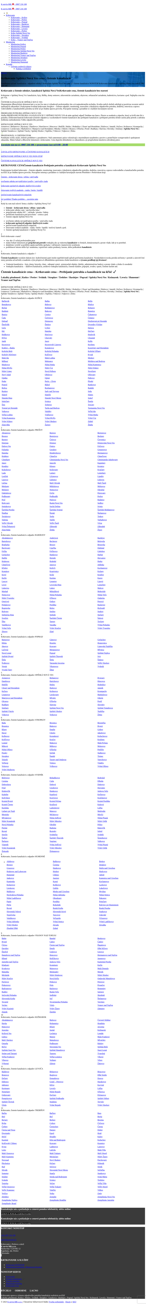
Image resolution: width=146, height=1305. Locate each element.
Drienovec (49, 321)
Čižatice (91, 318)
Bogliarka (5, 545)
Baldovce (5, 1072)
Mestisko (5, 814)
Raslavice (101, 605)
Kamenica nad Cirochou (108, 878)
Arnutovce (6, 678)
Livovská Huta (55, 585)
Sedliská (53, 995)
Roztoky (53, 831)
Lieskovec (11, 888)
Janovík (53, 463)
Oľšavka (53, 701)
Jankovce (10, 878)
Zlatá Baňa (6, 530)
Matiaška (5, 972)
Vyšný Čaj (92, 418)
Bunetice (91, 311)
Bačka (4, 1113)
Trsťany (91, 405)
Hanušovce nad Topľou (11, 955)
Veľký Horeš (103, 1187)
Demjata (5, 443)
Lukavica (5, 588)
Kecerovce (6, 345)
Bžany (4, 729)
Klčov (52, 1085)
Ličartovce (54, 476)
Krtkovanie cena (12, 1286)
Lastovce (101, 1147)
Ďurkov (48, 324)
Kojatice (101, 466)
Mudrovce (6, 365)
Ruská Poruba (104, 908)
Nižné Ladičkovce (14, 898)
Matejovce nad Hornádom (12, 698)
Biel (3, 1117)
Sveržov (5, 618)
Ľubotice (53, 480)
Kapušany (101, 463)
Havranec (101, 788)
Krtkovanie (10, 15)
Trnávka (5, 1183)
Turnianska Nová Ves (96, 408)
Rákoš (47, 385)
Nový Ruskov (55, 1160)
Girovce (101, 952)
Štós (3, 405)
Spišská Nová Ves (57, 708)
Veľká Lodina (7, 415)
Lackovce (103, 885)
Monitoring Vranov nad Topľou (23, 55)
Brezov (52, 545)
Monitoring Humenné (19, 62)
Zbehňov (5, 1197)
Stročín (4, 835)
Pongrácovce (7, 1098)
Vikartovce (54, 666)
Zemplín (53, 1197)
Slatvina (53, 705)
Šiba (3, 621)
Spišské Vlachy (8, 711)
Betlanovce (54, 678)
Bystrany (101, 678)
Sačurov (101, 992)
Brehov (52, 1120)
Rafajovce (54, 988)
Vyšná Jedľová (55, 845)
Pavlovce (5, 982)
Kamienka (11, 881)
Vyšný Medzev (51, 421)
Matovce (53, 811)
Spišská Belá (103, 1047)
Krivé (4, 575)
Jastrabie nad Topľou (10, 962)
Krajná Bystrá (7, 801)
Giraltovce (54, 788)
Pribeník (101, 1163)
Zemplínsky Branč (9, 1203)
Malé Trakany (55, 1153)
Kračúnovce (102, 798)
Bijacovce (101, 1072)
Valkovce (101, 841)
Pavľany (53, 1095)
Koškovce (57, 885)
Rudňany (5, 705)
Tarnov (52, 621)
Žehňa (52, 530)
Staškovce (102, 753)
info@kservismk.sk (8, 1240)
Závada (56, 925)
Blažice (91, 304)
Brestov (5, 436)
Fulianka (5, 450)
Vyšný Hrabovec (8, 770)
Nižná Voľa (102, 595)
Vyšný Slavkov (103, 1105)
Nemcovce (54, 490)
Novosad (5, 1160)
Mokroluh (101, 591)
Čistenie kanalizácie (14, 1279)
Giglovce (53, 952)
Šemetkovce (102, 838)
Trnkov (100, 516)
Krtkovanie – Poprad (19, 22)
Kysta (4, 1147)
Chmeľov (53, 456)
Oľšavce (53, 598)
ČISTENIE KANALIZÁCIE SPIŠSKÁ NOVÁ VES (21, 161)
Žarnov (47, 425)
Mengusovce (55, 650)
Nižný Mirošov (56, 821)
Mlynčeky (102, 1040)
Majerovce (54, 968)
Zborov (5, 631)
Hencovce (53, 955)
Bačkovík (5, 301)
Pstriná (4, 828)
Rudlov (5, 992)
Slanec (90, 395)
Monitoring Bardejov (19, 53)
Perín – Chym (50, 381)
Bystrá (100, 726)
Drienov (53, 443)
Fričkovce (53, 551)
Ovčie (52, 493)
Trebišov (101, 1180)
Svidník (101, 835)
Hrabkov (5, 456)
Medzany (5, 486)
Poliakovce (6, 605)
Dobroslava (6, 784)
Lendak (100, 1033)
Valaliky (48, 411)
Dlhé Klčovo (103, 948)
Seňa (90, 391)
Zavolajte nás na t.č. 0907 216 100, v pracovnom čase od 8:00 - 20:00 (34, 144)
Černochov (54, 1127)
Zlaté (52, 631)
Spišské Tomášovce (105, 708)
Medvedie (101, 811)
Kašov (100, 1137)
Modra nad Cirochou (61, 891)
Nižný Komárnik (8, 821)
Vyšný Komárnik (8, 848)
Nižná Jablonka (59, 895)
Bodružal (101, 778)
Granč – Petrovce (56, 1082)
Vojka (52, 1193)
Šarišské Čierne (56, 618)
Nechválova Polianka (15, 895)
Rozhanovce (50, 388)
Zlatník (4, 1012)
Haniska (48, 331)
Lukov (52, 588)
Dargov (52, 1130)
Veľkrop (5, 763)
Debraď (5, 321)
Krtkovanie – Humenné (20, 26)
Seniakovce (6, 506)
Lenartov (53, 581)
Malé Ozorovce (8, 1153)
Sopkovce (103, 912)
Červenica (102, 440)
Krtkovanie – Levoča (19, 29)
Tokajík (5, 760)
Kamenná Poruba (104, 962)
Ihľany (52, 1027)
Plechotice (6, 1163)
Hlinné (4, 958)
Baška (47, 301)
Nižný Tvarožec (8, 598)
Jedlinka (101, 565)
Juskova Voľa (55, 962)
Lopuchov (102, 585)
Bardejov (101, 538)
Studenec (53, 1102)
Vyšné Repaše (55, 1105)
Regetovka (6, 608)
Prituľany (103, 901)
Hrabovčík (6, 791)
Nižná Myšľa (7, 368)
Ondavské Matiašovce (106, 978)
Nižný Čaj (49, 368)
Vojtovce (5, 766)
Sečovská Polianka (9, 995)
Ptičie (9, 905)
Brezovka (101, 545)
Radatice (101, 500)
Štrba (52, 660)
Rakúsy (100, 1043)
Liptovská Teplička (105, 646)
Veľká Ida (92, 411)
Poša (51, 985)
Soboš (100, 831)
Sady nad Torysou (52, 391)
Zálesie (52, 1063)
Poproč (4, 385)
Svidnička (53, 835)
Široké (52, 513)
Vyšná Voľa (6, 628)
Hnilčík (5, 685)
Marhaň (5, 591)
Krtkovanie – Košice (19, 17)
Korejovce (54, 798)
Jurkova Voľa (103, 791)
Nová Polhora (50, 371)
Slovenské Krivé (59, 912)
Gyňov (47, 328)
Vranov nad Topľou (105, 1005)
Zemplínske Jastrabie (106, 1200)
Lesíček (5, 476)
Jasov (47, 341)
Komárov (5, 571)
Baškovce (57, 861)
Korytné (101, 1085)
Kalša (90, 341)
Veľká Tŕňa (102, 1183)
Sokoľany (5, 401)
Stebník (53, 615)
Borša (100, 1117)
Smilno (52, 611)
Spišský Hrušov (56, 711)
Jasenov (56, 878)
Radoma (53, 828)
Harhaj (100, 555)
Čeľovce (101, 1123)
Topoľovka (11, 915)
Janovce (53, 565)
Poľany (52, 1163)
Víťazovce (103, 918)
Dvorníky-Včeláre (95, 324)
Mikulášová (54, 591)
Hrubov (56, 871)
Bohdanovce (50, 308)
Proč (3, 500)
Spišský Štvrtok (8, 1102)
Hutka (100, 561)
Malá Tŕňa (102, 1150)
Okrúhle (53, 825)
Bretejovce (54, 436)
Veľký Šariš (54, 523)
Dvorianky (6, 1133)
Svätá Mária (102, 1177)
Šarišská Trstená (56, 510)
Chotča (52, 733)
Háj (3, 331)
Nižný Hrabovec (56, 975)
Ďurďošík (5, 324)
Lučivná (5, 650)
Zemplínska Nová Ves (106, 1197)
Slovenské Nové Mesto (59, 1170)
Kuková (101, 804)
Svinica (48, 401)
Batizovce (6, 640)
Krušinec (101, 740)
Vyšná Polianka (104, 625)
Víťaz (100, 523)
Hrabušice (102, 685)
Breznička (102, 723)
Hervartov (102, 558)
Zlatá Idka (6, 425)
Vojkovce (53, 715)
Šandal (52, 756)
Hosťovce (49, 334)
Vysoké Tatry (7, 670)
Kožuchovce (102, 736)
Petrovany (102, 493)
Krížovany (54, 470)
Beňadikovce (55, 778)
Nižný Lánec (7, 371)
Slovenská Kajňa (8, 998)
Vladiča (101, 763)
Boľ (51, 1117)
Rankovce (92, 385)
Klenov (52, 466)
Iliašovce (53, 688)
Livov (4, 585)
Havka (4, 1023)
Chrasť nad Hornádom (10, 688)
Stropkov (5, 756)
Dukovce (101, 784)
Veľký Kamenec (8, 1190)
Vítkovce (5, 715)
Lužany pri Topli (8, 811)
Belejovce (6, 778)
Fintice (52, 446)
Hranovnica (102, 643)
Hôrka (4, 643)
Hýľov (4, 338)
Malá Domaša (103, 968)
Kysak (90, 355)
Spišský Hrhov (103, 1098)
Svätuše (5, 1180)
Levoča (52, 1088)
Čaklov (100, 942)
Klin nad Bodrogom (57, 1140)
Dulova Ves (6, 446)
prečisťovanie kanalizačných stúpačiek (16, 195)
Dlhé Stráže (102, 1075)
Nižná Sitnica (104, 895)
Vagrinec (53, 841)
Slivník (4, 1170)
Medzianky (54, 972)
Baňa (4, 723)
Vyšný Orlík (102, 848)
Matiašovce (54, 1040)
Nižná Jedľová (55, 818)
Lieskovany (54, 695)
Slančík (48, 395)
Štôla (4, 660)
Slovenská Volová (14, 912)
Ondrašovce (6, 493)
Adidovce (10, 861)
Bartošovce (6, 541)
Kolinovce (54, 691)
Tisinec (100, 756)
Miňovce (53, 746)
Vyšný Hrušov (12, 925)
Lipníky (101, 476)
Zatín (100, 1193)
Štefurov (5, 841)
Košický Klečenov (9, 355)
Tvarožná (101, 1053)
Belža (90, 301)
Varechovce (102, 760)
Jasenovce (102, 958)
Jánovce (5, 646)
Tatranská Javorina (57, 663)
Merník (100, 972)
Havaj (4, 733)
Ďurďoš (5, 952)
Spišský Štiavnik (56, 656)
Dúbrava (5, 1082)
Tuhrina (5, 520)
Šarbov (4, 838)
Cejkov (52, 1123)
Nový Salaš (6, 375)
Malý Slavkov (7, 1040)
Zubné (55, 928)
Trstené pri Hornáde (10, 408)
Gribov (100, 729)
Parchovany (102, 1160)
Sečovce (53, 1167)
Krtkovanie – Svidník (19, 38)
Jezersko (5, 1030)
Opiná (47, 378)
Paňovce (91, 378)
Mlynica (101, 650)
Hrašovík (91, 334)
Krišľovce (6, 740)
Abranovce (6, 433)
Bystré (4, 942)
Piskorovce (6, 985)
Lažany (52, 473)
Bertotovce (102, 433)
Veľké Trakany (55, 1187)
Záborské (53, 526)
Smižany (5, 708)
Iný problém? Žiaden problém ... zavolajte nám (19, 199)
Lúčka (100, 808)
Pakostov (102, 898)
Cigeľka (53, 548)
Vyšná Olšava (103, 766)
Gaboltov (101, 551)
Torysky (101, 1102)
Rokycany (6, 503)
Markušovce (102, 695)
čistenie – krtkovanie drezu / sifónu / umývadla (19, 177)
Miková (5, 746)
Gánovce (53, 640)
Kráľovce (48, 355)
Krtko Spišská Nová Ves (20, 33)
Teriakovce (6, 516)
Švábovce (5, 663)
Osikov (52, 601)
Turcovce (56, 915)
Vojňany (53, 1060)
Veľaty (52, 1183)
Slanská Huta (7, 398)
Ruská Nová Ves (56, 503)
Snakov (100, 611)
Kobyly (52, 568)
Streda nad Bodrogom (58, 1177)
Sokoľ (90, 398)
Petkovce (53, 982)
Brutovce (5, 1075)
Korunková (54, 736)
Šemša (90, 401)
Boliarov (91, 308)
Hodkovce (6, 334)
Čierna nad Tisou (8, 1130)
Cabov (52, 942)
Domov (4, 73)
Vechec (4, 1005)
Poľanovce (102, 1095)
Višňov (100, 1190)
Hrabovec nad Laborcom (16, 871)
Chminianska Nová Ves (59, 460)
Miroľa (100, 814)
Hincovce (101, 681)
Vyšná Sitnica (58, 922)
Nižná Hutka (50, 365)
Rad (3, 1167)
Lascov (4, 581)
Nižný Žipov (103, 1157)
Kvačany (101, 470)
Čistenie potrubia (12, 1281)
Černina (56, 865)
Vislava (52, 763)
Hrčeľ (4, 1137)
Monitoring (10, 42)
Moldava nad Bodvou (96, 361)
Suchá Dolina (55, 506)
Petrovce (101, 982)
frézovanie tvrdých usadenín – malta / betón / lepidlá (22, 190)
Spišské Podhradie (57, 1098)
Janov (4, 463)
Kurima (53, 578)
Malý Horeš (102, 1153)
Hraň (99, 1133)
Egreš (52, 1133)
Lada (4, 473)
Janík (4, 341)
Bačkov (53, 1113)
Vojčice (5, 1193)
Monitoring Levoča (18, 60)
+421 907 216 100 (8, 1235)
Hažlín (4, 558)
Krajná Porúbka (104, 801)
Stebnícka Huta (8, 615)
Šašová (100, 618)
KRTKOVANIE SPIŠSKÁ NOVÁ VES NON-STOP (22, 156)
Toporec (53, 1053)
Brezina (101, 1120)
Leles (4, 1150)
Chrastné (91, 338)
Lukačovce (103, 888)
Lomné (4, 743)
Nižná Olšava (7, 750)
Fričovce (101, 446)
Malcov (101, 588)
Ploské (90, 381)
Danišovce (6, 681)
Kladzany (5, 965)
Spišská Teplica (104, 653)
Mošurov (5, 490)
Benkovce (101, 938)
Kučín (4, 578)
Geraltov (53, 450)
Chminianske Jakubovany (108, 460)
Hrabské (53, 561)
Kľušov (5, 568)
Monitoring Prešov (18, 49)
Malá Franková (104, 1037)
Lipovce (5, 480)
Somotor (5, 1173)
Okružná (101, 490)
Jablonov (5, 1085)
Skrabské (101, 995)
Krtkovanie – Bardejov (20, 24)
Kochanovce (102, 568)
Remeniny (102, 988)
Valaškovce (11, 918)
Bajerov (53, 433)
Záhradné (101, 526)
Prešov (100, 496)
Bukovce (53, 726)
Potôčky (101, 750)
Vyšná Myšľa (50, 418)
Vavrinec (101, 1002)
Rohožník (57, 905)
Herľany (91, 331)
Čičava (4, 945)
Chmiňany (6, 460)
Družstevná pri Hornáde (97, 321)
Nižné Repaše (55, 1092)
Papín (9, 901)
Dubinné (101, 548)
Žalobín (53, 1012)
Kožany (101, 571)
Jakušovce (102, 733)
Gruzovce (10, 868)
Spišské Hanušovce (57, 1050)
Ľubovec (101, 480)
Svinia (100, 506)
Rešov (52, 608)
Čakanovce (92, 314)
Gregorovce (102, 450)
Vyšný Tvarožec (104, 628)
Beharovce (54, 1072)
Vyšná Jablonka (13, 922)
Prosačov (101, 985)
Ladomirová (54, 808)
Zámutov (101, 1009)
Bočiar (4, 308)
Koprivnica (54, 571)
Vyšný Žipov (55, 1009)
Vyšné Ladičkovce (106, 922)
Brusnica (5, 726)
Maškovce (11, 891)
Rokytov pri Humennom (108, 905)
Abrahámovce (7, 538)
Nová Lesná (6, 653)
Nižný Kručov (7, 978)
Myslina (102, 891)
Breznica (53, 723)
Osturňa (5, 1043)
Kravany (53, 646)
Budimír (5, 311)
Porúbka (53, 605)
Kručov (52, 740)
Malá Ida (5, 358)
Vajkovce (5, 411)
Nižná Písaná (103, 818)
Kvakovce (6, 968)
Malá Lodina (50, 358)
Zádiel (90, 421)
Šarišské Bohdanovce (106, 510)
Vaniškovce (6, 625)
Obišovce (48, 375)
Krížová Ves (6, 1033)
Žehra (100, 715)
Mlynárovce (6, 818)
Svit (99, 656)
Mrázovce (101, 746)
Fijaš (4, 788)
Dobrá (100, 1130)
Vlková (100, 1057)
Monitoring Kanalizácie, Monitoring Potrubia (24, 1267)
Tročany (101, 621)
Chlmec (56, 875)
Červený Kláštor (104, 1020)
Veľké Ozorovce (8, 1187)
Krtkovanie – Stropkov (20, 35)
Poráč (100, 701)
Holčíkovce (54, 958)
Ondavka (101, 598)
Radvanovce (6, 988)
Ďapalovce (102, 945)
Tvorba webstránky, (56, 1302)
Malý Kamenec (8, 1157)
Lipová (100, 581)
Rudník (91, 388)
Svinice (52, 1180)
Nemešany (6, 1092)
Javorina (101, 1027)
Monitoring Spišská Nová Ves (22, 51)
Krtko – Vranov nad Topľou (22, 40)
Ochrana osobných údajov (21, 66)
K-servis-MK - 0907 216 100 (14, 4)
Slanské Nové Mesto (53, 398)
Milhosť (5, 361)
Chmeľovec (102, 456)
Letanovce (6, 695)
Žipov (100, 530)
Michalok (5, 975)
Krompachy (102, 691)
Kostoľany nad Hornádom (98, 348)
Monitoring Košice (18, 44)
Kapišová (53, 794)
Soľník (52, 753)
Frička (4, 551)
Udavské (102, 915)
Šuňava (100, 660)
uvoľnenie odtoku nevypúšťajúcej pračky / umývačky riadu (24, 181)
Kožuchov (102, 1140)
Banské (52, 938)
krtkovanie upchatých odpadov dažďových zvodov (21, 186)
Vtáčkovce (49, 415)
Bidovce (48, 304)
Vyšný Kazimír (8, 1009)
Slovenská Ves (55, 1047)
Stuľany (101, 615)
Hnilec (52, 685)
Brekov (102, 861)
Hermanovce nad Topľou (107, 955)
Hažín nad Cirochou (107, 868)
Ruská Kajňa (58, 908)
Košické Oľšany (94, 351)
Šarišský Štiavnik (56, 838)
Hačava (91, 328)
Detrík (52, 948)
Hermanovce (103, 453)
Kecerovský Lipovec (53, 345)
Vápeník (5, 845)
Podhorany (6, 496)
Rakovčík (101, 828)
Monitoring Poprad (18, 46)
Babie (4, 938)
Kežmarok (102, 1030)
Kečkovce (101, 794)
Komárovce (49, 348)
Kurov (100, 578)
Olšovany (91, 375)
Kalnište (5, 794)
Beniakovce (6, 304)
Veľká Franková (8, 1057)
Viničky (53, 1190)
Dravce (100, 1078)
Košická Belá (7, 351)
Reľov (4, 1047)
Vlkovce (5, 1060)
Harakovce (102, 1082)
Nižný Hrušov (103, 975)
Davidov (5, 948)
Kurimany (6, 1088)
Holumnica (54, 1023)
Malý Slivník (55, 483)
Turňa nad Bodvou (52, 408)
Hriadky (53, 1137)
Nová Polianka (7, 825)
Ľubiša (55, 888)
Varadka (53, 625)
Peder (4, 381)
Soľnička (101, 1170)
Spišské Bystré (7, 656)
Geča (4, 328)
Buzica (4, 314)
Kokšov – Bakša (8, 348)
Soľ (51, 998)
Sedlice (100, 503)
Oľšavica (101, 1092)
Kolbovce (5, 736)
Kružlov (101, 575)
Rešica (4, 388)
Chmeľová (6, 565)
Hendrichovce (55, 453)
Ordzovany (6, 1095)
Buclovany (6, 548)
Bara (99, 1113)
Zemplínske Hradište (58, 1200)
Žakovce (101, 1063)
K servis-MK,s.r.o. (15, 1302)
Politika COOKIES (23, 69)
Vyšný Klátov (7, 421)
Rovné (4, 831)
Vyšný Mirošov (56, 848)
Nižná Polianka (56, 595)
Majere (52, 1037)
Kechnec (91, 345)
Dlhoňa (100, 781)
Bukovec (48, 311)
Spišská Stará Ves (9, 1050)
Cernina (5, 781)
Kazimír (5, 1140)
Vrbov (100, 1060)
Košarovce (11, 885)
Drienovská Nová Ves (106, 443)
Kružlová (53, 804)
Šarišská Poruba (8, 510)
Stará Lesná (102, 1050)
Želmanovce (54, 851)
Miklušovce (54, 486)
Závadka (102, 925)
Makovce (53, 743)
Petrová (101, 601)
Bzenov (5, 440)
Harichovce (54, 681)
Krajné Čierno (7, 804)
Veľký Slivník (7, 523)
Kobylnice (6, 798)
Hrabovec (5, 561)
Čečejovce (49, 318)
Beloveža (101, 541)
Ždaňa (90, 425)
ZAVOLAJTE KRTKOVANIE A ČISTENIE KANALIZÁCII (25, 152)
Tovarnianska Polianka (59, 1002)
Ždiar (52, 670)
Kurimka (5, 808)
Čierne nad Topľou (57, 945)
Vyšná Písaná (103, 845)
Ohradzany (57, 898)
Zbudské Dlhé (12, 928)
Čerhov (5, 1127)
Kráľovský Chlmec (9, 1143)
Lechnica (53, 1033)
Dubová (53, 784)
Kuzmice (101, 1143)
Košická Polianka (52, 351)
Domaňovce (54, 1078)
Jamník (100, 688)
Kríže (52, 575)
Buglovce (53, 1075)
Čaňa (4, 318)
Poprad (52, 653)
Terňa (52, 516)
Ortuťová (5, 601)
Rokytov (5, 611)
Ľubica (4, 1037)
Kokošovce (6, 470)
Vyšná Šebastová (8, 526)
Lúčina (4, 483)
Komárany (54, 965)
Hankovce (54, 555)
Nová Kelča (54, 978)
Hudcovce (103, 871)
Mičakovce (54, 814)
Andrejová (54, 538)
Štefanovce (102, 513)
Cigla (52, 781)
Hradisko (101, 1023)
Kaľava (5, 691)
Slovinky (101, 705)
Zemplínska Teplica (9, 1200)
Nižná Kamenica (94, 365)
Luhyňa (53, 1150)
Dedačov (102, 865)
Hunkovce (54, 791)
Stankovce (102, 1173)
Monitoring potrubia (14, 1283)
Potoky (4, 753)
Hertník (53, 558)
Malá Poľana (103, 743)
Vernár (4, 666)
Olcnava (5, 701)
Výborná (5, 1063)
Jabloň (101, 875)
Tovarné (5, 1002)
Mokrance (49, 361)
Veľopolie (57, 918)
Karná (55, 881)
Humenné (10, 875)
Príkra (100, 825)
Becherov (53, 541)
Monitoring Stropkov (19, 58)
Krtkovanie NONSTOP (15, 1265)
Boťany (5, 1120)
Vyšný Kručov (55, 628)
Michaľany (54, 1157)
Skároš (4, 395)
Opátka (4, 378)
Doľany (5, 1078)
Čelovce (53, 440)
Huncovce (6, 1027)
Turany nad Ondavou (58, 760)
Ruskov (5, 391)
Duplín (52, 729)
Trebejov (48, 405)
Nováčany (92, 371)
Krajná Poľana (55, 801)
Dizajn (68, 1302)
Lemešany (102, 473)
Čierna (100, 1127)
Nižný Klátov (93, 368)
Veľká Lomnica (56, 1057)
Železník (5, 851)
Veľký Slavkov (103, 663)
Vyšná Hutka (93, 415)
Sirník (100, 1167)
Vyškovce (53, 766)
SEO (74, 1302)
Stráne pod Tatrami (9, 1053)
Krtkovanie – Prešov (19, 20)
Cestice (48, 314)
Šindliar (5, 513)
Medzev (91, 358)
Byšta (4, 1123)
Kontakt (9, 64)
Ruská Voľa (54, 992)
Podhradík (54, 496)
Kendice (5, 466)
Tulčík (52, 520)
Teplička (101, 711)
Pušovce (53, 500)
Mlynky (53, 698)
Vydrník (101, 666)
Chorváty (48, 338)
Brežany (101, 436)
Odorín (100, 698)
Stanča (52, 1173)
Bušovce (53, 1020)
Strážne (5, 1177)
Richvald (101, 608)
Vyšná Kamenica (8, 418)
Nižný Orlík (102, 821)
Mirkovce (101, 486)
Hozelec (53, 643)
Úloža (4, 1105)
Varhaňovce (102, 520)
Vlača (52, 1005)
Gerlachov (6, 555)
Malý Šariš (102, 483)
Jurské (52, 1030)
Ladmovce (54, 1147)
